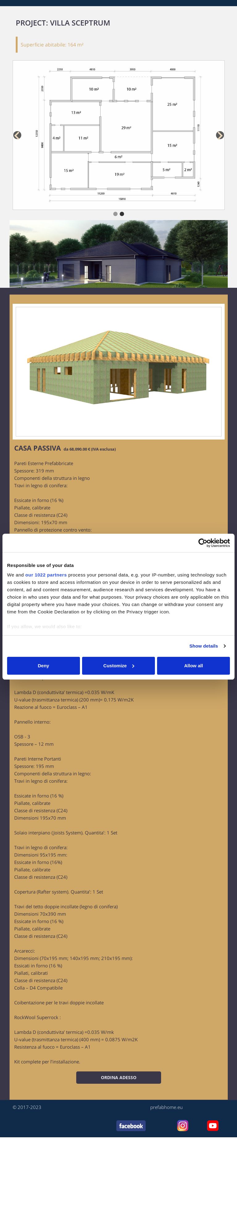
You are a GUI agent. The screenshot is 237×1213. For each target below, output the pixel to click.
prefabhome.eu (166, 1107)
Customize (118, 665)
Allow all (193, 665)
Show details (203, 646)
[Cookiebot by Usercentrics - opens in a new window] (203, 543)
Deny (43, 665)
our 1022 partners (46, 574)
